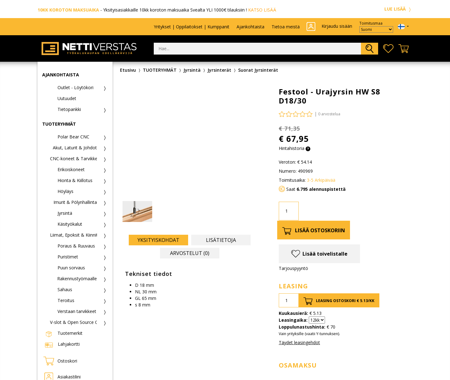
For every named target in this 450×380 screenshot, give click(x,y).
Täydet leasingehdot (299, 342)
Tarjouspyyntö (293, 268)
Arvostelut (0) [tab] (189, 253)
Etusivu (128, 70)
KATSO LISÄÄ (262, 10)
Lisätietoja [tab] (221, 240)
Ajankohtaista (250, 27)
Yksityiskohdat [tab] (158, 240)
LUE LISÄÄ (398, 9)
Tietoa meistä (286, 27)
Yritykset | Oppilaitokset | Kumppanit (191, 27)
